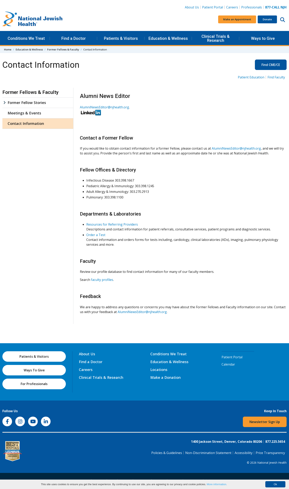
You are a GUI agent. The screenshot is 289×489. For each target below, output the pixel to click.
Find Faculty (276, 77)
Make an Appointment (237, 19)
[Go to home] (32, 19)
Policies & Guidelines (166, 453)
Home (7, 49)
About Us (192, 7)
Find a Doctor (73, 38)
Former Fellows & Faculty (63, 49)
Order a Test (95, 235)
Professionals (251, 7)
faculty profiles (102, 279)
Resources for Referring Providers (112, 224)
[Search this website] (283, 19)
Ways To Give (34, 370)
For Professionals (34, 384)
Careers (233, 7)
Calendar (228, 364)
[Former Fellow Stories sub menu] (4, 102)
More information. (217, 484)
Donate (267, 19)
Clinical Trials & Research (215, 38)
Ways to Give (263, 38)
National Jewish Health (272, 462)
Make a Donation (165, 377)
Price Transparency (270, 453)
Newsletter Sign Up (264, 422)
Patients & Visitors (121, 38)
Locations (158, 369)
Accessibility (243, 453)
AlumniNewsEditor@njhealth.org (104, 107)
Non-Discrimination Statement (208, 453)
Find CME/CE (271, 65)
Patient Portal (212, 7)
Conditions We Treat (26, 38)
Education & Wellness (168, 38)
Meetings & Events (24, 113)
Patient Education (251, 77)
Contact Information (26, 123)
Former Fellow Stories (27, 102)
